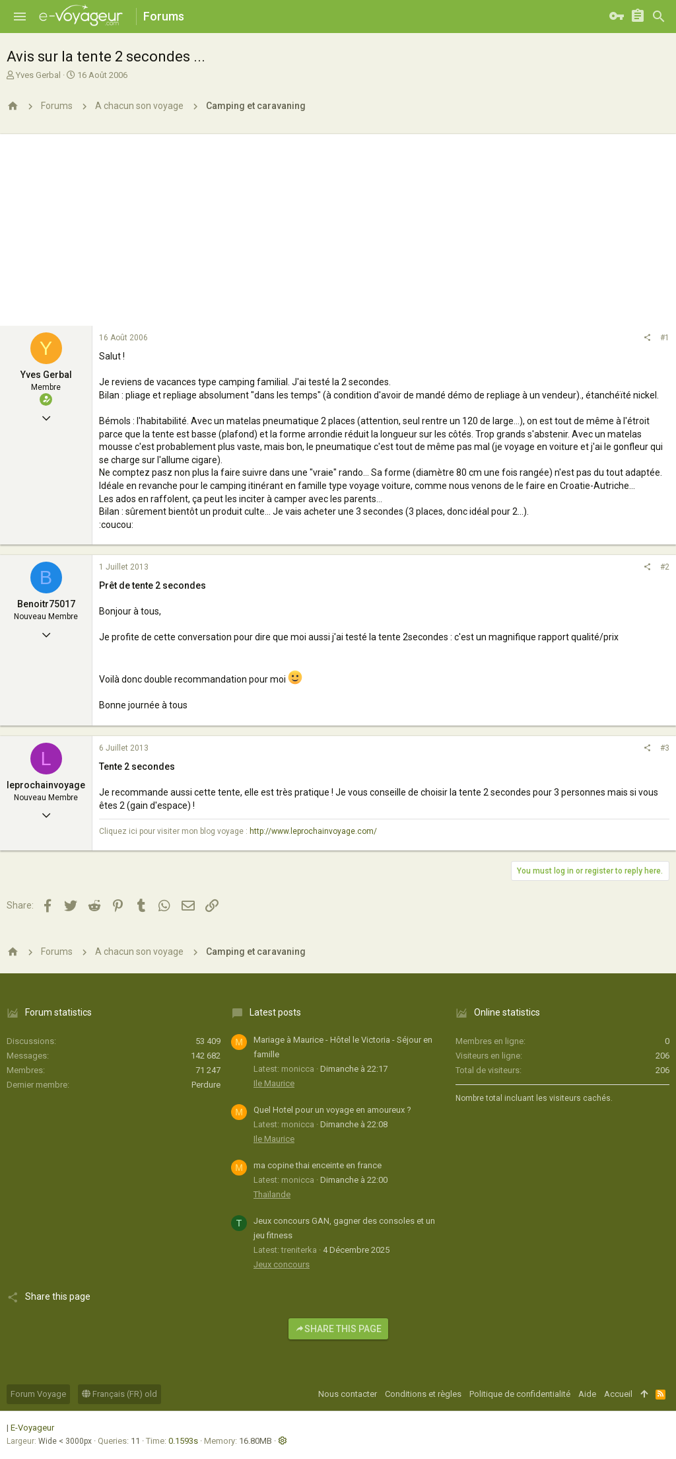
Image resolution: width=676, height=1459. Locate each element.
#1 (664, 337)
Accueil (618, 1394)
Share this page (338, 1329)
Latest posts (275, 1012)
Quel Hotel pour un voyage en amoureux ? (332, 1110)
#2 (664, 567)
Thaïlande (272, 1194)
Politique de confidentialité (519, 1394)
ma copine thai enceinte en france (318, 1165)
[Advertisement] (338, 226)
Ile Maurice (274, 1083)
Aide (587, 1394)
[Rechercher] (658, 16)
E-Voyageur (32, 1428)
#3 (664, 748)
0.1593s (183, 1441)
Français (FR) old (119, 1394)
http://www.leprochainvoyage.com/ (313, 831)
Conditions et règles (423, 1394)
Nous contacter (347, 1394)
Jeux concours (282, 1264)
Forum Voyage (38, 1394)
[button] (20, 16)
